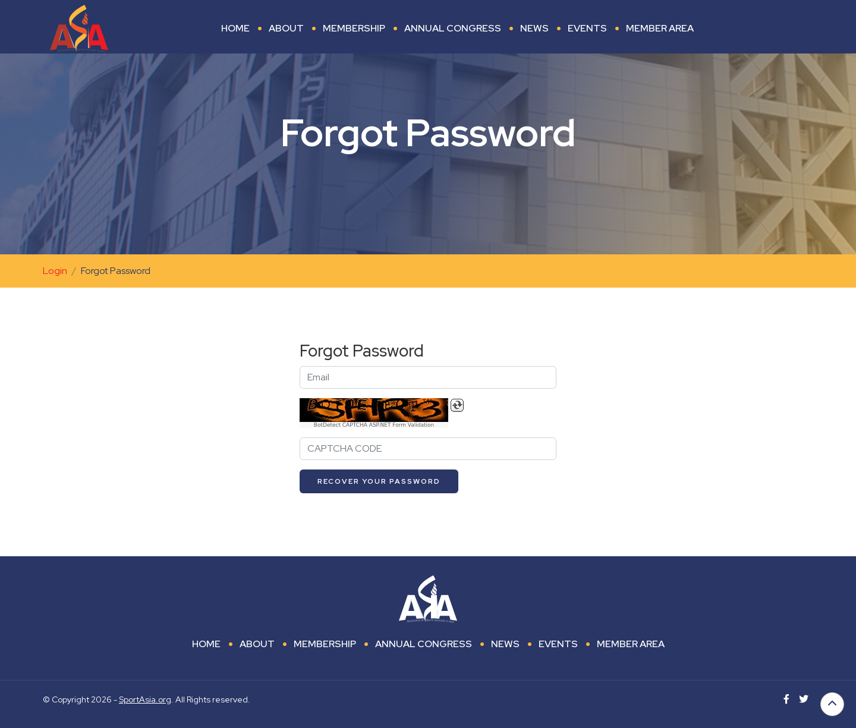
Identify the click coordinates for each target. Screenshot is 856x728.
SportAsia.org (145, 699)
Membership (354, 28)
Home (235, 28)
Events (587, 28)
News (534, 28)
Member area (660, 28)
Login (55, 270)
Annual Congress (452, 28)
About (286, 28)
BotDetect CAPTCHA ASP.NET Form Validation (374, 425)
